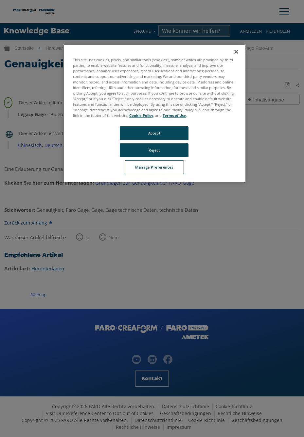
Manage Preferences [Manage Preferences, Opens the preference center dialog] (154, 167)
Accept (154, 133)
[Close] (236, 52)
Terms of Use (174, 115)
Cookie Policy (141, 115)
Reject (154, 150)
